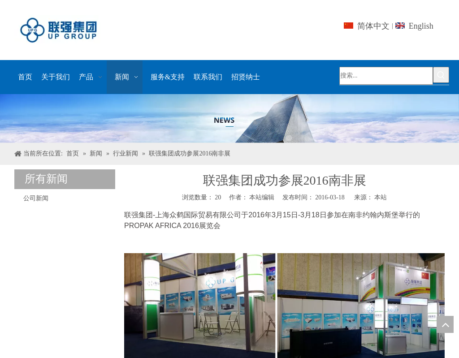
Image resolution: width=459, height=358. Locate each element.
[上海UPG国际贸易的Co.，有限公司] (229, 118)
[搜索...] (386, 76)
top (445, 324)
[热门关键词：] (441, 75)
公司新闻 (35, 198)
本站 (380, 197)
